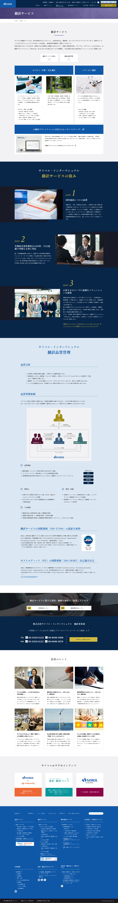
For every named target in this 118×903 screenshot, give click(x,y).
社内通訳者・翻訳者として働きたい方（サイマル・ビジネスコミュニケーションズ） (71, 881)
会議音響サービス (71, 840)
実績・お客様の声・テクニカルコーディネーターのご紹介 (71, 833)
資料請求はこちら (38, 608)
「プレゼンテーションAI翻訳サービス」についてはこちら (80, 326)
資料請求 (61, 813)
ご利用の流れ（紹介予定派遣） (93, 831)
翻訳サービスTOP (43, 824)
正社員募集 (21, 884)
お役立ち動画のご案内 (73, 813)
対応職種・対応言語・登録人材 (93, 826)
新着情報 (30, 813)
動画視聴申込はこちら (72, 608)
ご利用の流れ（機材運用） (70, 831)
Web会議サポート (71, 844)
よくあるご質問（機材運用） (71, 836)
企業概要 (19, 876)
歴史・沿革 (19, 878)
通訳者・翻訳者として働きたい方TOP (71, 872)
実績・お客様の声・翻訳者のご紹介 (27, 117)
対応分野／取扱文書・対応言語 (26, 111)
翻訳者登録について (69, 878)
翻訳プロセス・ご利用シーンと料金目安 (28, 113)
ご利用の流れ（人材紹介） (92, 833)
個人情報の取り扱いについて (10, 900)
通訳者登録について (69, 876)
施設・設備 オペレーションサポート (71, 848)
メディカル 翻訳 (82, 109)
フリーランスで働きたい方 (69, 874)
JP (92, 2)
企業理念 (19, 874)
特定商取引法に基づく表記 (43, 900)
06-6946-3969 (55, 637)
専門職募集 (20, 888)
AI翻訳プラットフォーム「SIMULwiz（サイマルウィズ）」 (48, 857)
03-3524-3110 (36, 637)
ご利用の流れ (20, 831)
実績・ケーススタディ (91, 835)
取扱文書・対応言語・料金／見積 (87, 111)
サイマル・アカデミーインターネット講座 (48, 876)
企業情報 (45, 2)
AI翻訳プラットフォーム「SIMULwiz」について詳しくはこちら (82, 324)
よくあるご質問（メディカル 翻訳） (87, 117)
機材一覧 (66, 828)
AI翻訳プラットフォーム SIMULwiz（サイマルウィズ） (60, 145)
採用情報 (51, 2)
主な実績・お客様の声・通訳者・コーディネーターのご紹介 (25, 833)
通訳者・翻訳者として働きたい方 (80, 2)
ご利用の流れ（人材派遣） (92, 828)
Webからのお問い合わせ (83, 639)
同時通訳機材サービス (68, 826)
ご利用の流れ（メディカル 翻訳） (87, 113)
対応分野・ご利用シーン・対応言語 (25, 826)
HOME (17, 813)
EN (95, 2)
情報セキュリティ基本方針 (27, 900)
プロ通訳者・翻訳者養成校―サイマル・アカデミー (47, 872)
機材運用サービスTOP (67, 824)
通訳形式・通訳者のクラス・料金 (25, 828)
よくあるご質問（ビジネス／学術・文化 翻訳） (30, 119)
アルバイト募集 (22, 886)
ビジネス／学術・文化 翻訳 (25, 109)
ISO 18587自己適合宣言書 (29, 577)
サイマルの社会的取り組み (23, 880)
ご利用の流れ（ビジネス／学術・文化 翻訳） (29, 115)
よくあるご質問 (40, 813)
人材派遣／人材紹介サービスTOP (93, 824)
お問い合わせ (52, 813)
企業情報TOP (19, 872)
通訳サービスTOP (20, 824)
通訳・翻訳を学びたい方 (63, 2)
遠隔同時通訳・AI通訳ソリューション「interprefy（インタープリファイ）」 (25, 842)
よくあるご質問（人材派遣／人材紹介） (94, 837)
